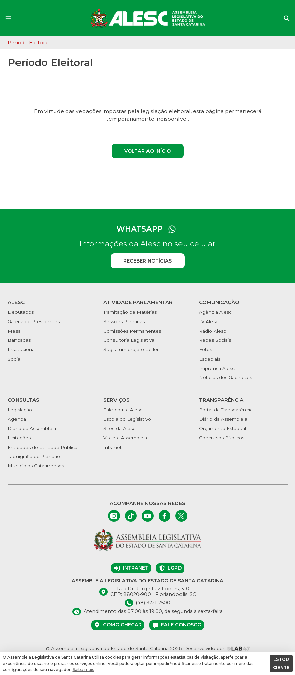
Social (14, 359)
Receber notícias (147, 261)
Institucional (22, 349)
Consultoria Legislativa (128, 340)
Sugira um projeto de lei (130, 349)
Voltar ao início (147, 151)
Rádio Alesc (212, 331)
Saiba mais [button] (83, 669)
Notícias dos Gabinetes (225, 377)
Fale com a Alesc (122, 409)
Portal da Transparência (226, 409)
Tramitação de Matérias (130, 312)
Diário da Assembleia (32, 428)
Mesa (14, 331)
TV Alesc (208, 321)
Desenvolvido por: (217, 648)
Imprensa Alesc (217, 368)
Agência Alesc (215, 312)
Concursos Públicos (221, 437)
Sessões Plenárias (124, 321)
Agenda (17, 419)
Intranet (112, 447)
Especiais (209, 359)
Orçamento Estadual (222, 428)
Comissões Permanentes (132, 331)
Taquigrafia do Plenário (34, 456)
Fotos (205, 349)
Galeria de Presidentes (34, 321)
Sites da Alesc (119, 428)
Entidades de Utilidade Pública (42, 447)
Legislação (20, 409)
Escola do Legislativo (127, 419)
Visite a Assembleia (125, 437)
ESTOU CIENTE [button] (281, 663)
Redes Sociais (215, 340)
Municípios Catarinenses (36, 465)
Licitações (19, 437)
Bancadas (19, 340)
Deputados (21, 312)
